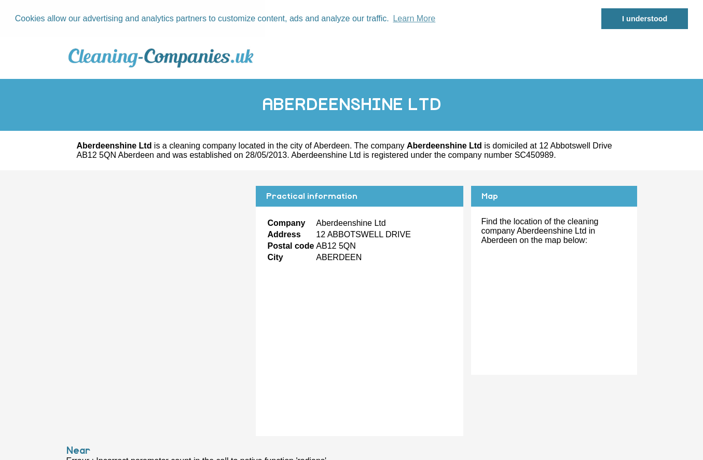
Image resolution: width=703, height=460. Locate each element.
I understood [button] (644, 19)
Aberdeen (332, 145)
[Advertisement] (157, 258)
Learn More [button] (414, 18)
